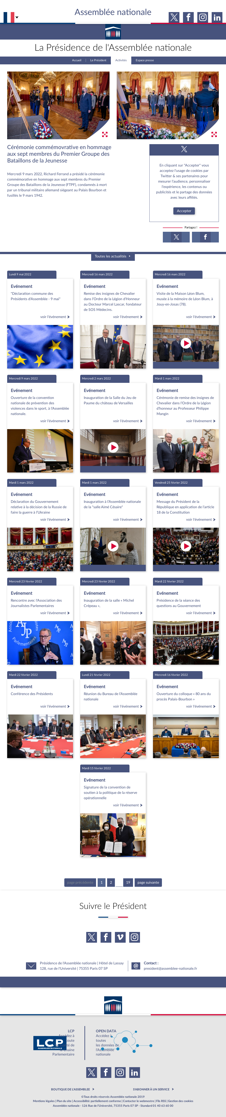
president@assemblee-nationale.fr (170, 968)
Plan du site (64, 1101)
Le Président (98, 60)
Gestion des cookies (180, 1101)
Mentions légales (44, 1101)
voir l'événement (55, 317)
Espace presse (145, 60)
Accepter (184, 211)
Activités (121, 60)
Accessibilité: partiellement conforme (97, 1101)
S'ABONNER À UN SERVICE (151, 1089)
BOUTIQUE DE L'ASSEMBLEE (70, 1089)
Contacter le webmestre (138, 1101)
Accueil (76, 60)
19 (128, 882)
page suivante (148, 882)
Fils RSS (161, 1101)
